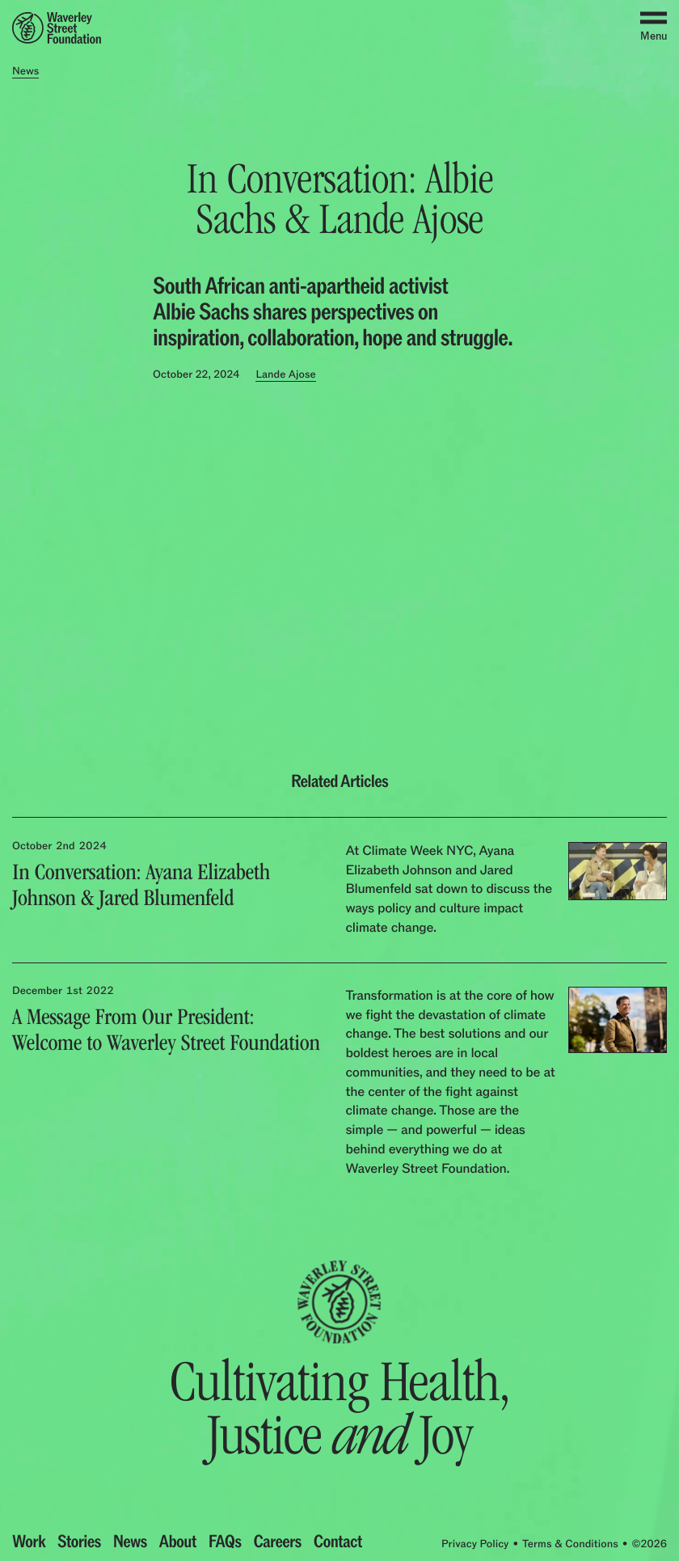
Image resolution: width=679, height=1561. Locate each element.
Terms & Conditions (570, 1544)
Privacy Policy (474, 1544)
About (177, 1542)
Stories (79, 1542)
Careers (277, 1542)
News (130, 1542)
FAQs (225, 1542)
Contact (338, 1542)
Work (28, 1542)
